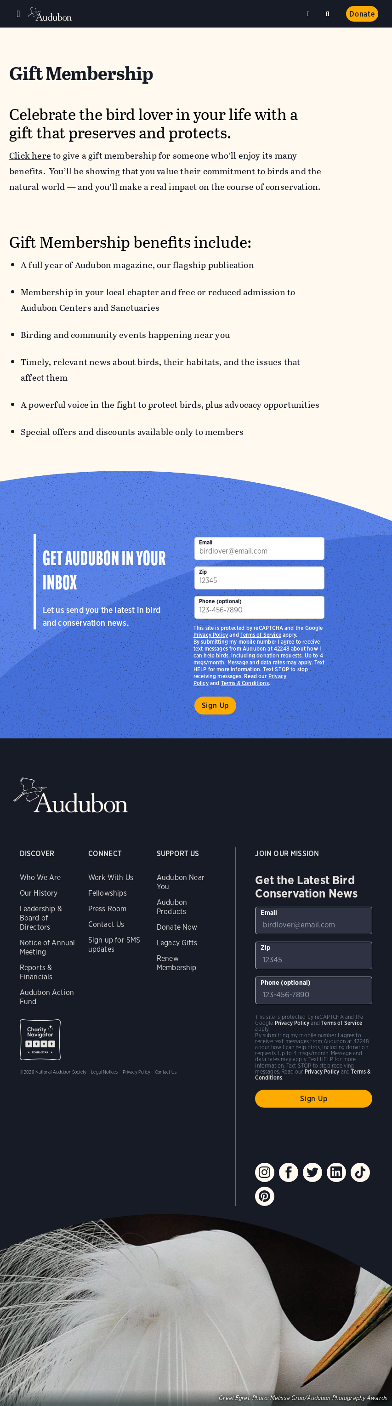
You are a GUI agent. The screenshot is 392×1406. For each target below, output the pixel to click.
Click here (30, 155)
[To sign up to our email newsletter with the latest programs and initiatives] (259, 548)
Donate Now (177, 927)
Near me (310, 13)
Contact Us (106, 924)
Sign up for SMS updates (114, 945)
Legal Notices (104, 1072)
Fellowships (107, 893)
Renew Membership (177, 963)
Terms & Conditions (245, 683)
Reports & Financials (36, 972)
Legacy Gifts (177, 942)
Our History (39, 893)
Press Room (107, 908)
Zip (203, 571)
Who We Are (40, 877)
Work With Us (110, 877)
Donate (362, 14)
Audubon (51, 14)
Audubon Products (172, 907)
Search (329, 12)
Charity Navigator (40, 1039)
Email (206, 542)
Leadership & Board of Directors (41, 918)
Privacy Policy (210, 634)
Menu (18, 14)
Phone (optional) (220, 601)
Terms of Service (260, 634)
